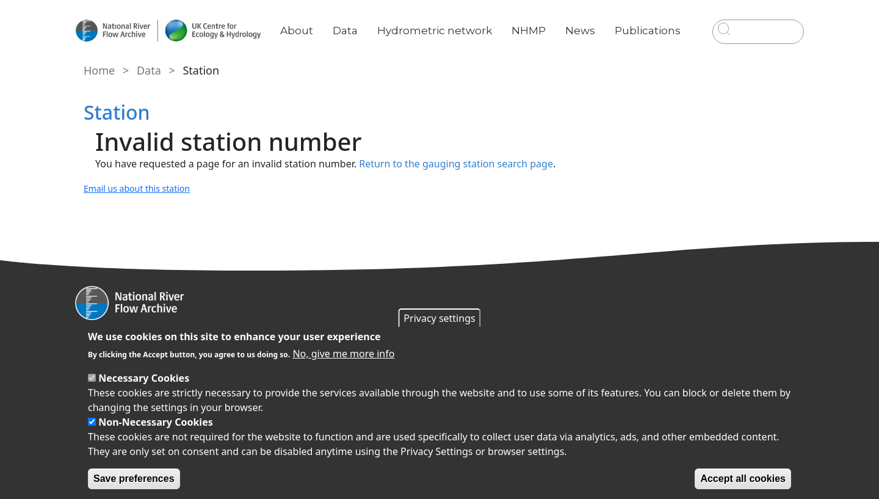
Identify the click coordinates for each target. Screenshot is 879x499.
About (304, 21)
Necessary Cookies (143, 378)
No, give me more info (343, 354)
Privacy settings (439, 318)
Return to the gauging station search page (453, 163)
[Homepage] (439, 302)
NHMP (533, 21)
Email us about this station (135, 188)
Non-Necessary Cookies (155, 422)
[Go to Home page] (175, 30)
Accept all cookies (743, 478)
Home (98, 70)
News (585, 21)
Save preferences (134, 478)
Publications (652, 21)
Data (352, 21)
